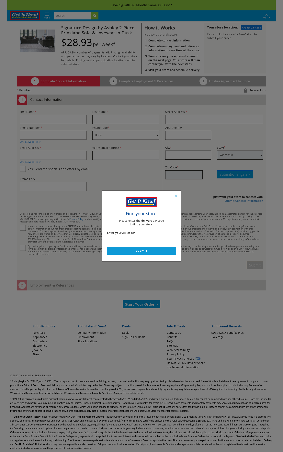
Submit (141, 251)
